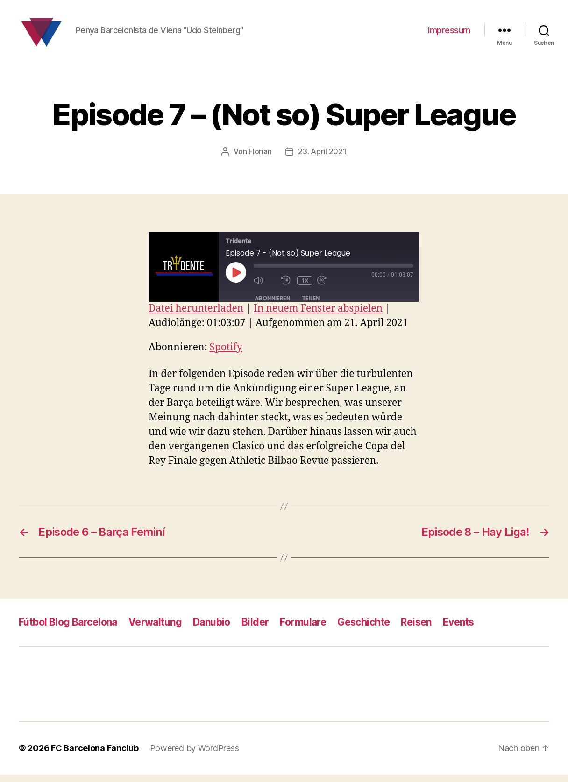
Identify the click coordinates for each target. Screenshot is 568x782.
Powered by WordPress (194, 756)
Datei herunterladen (196, 316)
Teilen (311, 306)
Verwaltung (155, 630)
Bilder (255, 630)
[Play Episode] (236, 280)
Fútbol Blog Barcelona (68, 630)
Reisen (416, 630)
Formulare (303, 630)
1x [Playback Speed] (305, 287)
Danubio (211, 630)
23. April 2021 (322, 159)
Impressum (449, 34)
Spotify (226, 355)
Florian (259, 159)
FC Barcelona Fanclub (95, 756)
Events (458, 630)
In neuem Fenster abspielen (318, 316)
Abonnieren (272, 306)
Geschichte (363, 630)
